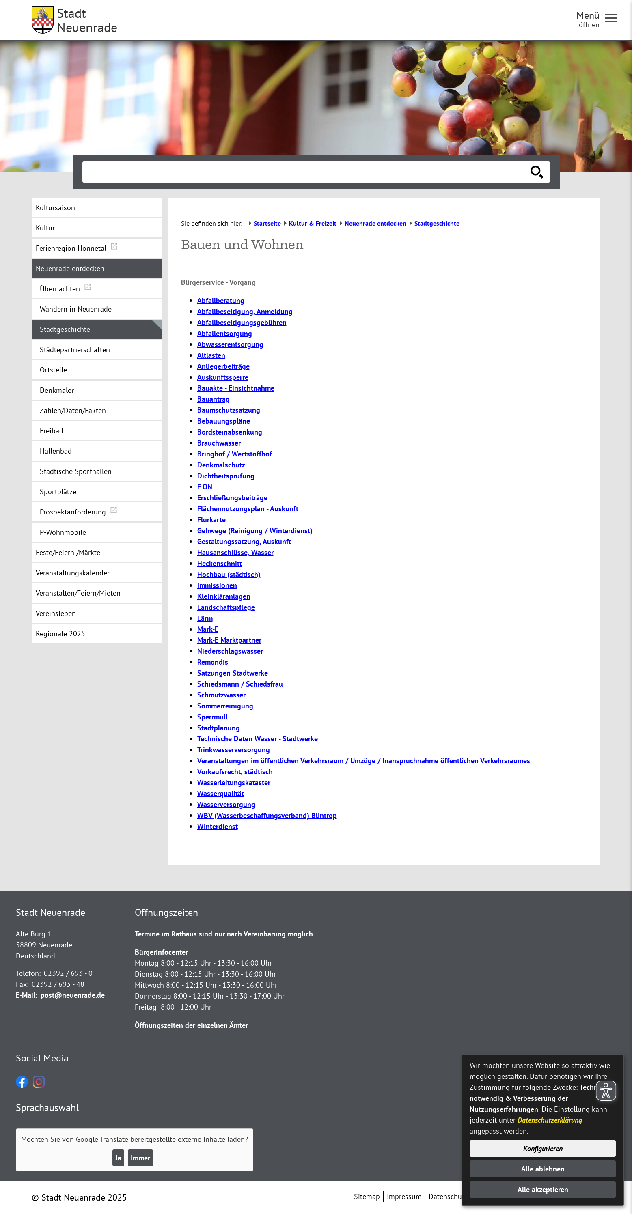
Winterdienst (217, 826)
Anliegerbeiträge (223, 366)
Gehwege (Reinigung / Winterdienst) (255, 530)
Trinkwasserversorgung (233, 749)
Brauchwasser (219, 443)
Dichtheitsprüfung (226, 475)
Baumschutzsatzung (228, 410)
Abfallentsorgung (224, 333)
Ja (118, 1157)
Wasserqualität (220, 793)
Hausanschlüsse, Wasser (235, 552)
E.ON (204, 486)
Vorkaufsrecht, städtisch (235, 771)
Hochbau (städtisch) (229, 574)
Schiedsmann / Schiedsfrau (240, 684)
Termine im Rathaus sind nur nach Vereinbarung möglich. (225, 933)
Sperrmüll (212, 716)
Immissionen (217, 585)
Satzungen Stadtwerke (232, 673)
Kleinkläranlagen (223, 596)
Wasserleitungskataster (233, 782)
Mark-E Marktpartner (229, 640)
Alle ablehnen (543, 1168)
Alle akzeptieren (543, 1189)
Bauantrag (213, 399)
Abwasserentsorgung (230, 344)
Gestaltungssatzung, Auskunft (244, 541)
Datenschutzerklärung (550, 1120)
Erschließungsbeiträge (232, 497)
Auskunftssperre (222, 377)
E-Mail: (26, 995)
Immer (140, 1157)
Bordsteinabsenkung (229, 432)
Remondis (212, 662)
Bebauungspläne (223, 421)
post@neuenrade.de (73, 995)
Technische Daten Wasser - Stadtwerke (257, 738)
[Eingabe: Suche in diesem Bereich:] (307, 172)
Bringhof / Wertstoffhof (234, 453)
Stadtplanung (218, 727)
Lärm (205, 618)
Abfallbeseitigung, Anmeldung (245, 311)
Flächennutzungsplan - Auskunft (247, 508)
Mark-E (207, 629)
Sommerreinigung (225, 705)
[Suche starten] (537, 172)
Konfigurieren (543, 1148)
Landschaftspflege (226, 607)
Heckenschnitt (219, 563)
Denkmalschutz (221, 464)
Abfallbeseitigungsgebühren (242, 322)
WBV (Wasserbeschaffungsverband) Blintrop (267, 815)
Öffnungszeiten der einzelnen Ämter (191, 1025)
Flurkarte (211, 519)
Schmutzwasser (221, 695)
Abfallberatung (220, 300)
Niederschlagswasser (230, 651)
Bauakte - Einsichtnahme (235, 388)
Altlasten (211, 355)
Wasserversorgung (226, 804)
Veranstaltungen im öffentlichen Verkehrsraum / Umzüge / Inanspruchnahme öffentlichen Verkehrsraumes (363, 760)
